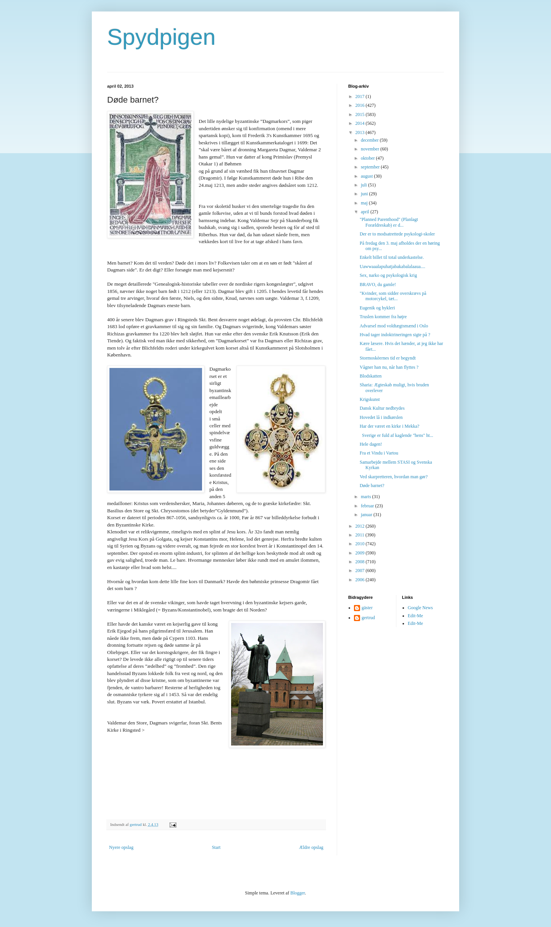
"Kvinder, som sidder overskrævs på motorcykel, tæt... (393, 296)
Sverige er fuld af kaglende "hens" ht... (396, 435)
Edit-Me (415, 615)
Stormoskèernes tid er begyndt (388, 358)
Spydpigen (161, 37)
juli (364, 185)
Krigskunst (370, 399)
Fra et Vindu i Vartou (379, 453)
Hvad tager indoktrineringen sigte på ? (395, 334)
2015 (360, 114)
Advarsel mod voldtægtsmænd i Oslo (394, 326)
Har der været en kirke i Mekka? (389, 426)
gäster (367, 607)
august (367, 176)
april (365, 211)
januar (367, 514)
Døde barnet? (372, 485)
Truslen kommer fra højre (383, 316)
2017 (360, 96)
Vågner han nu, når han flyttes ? (389, 367)
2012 (360, 526)
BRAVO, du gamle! (378, 284)
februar (368, 505)
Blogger (297, 893)
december (370, 140)
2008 (360, 561)
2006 (360, 579)
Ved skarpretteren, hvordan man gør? (394, 476)
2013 (360, 132)
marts (366, 496)
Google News (420, 607)
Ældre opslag (311, 847)
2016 (360, 105)
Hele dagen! (371, 444)
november (370, 149)
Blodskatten (370, 376)
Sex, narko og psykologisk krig (388, 275)
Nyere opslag (121, 847)
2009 (360, 553)
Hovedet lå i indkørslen (381, 417)
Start (216, 847)
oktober (368, 158)
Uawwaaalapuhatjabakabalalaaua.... (392, 266)
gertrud (368, 617)
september (371, 167)
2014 (360, 123)
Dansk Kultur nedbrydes (382, 408)
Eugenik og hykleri (377, 308)
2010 (360, 543)
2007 (360, 570)
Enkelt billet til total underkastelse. (392, 257)
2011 (360, 535)
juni (365, 193)
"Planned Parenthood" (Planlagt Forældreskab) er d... (389, 222)
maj (365, 203)
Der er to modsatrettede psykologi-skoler (397, 234)
